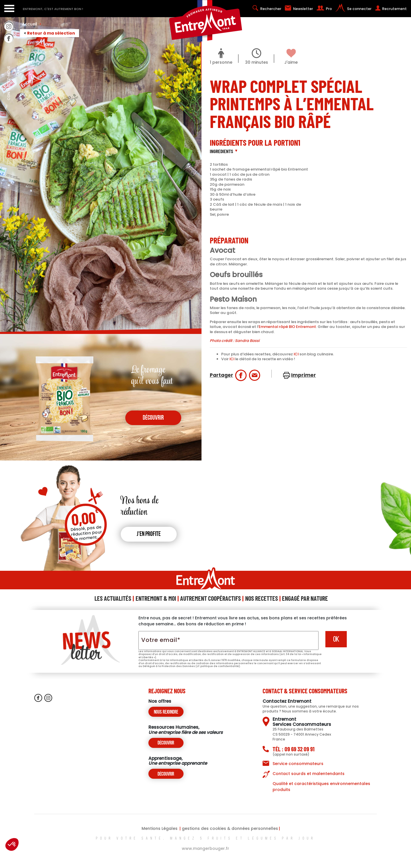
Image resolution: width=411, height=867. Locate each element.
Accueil (31, 24)
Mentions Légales (160, 828)
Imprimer (303, 375)
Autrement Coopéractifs (210, 598)
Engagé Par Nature (305, 598)
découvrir (153, 418)
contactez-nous (8, 95)
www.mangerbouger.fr (205, 848)
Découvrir (166, 743)
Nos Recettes (261, 598)
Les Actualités (112, 598)
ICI (296, 354)
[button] (12, 844)
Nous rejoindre (166, 712)
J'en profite (149, 534)
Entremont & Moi (156, 598)
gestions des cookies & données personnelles (230, 828)
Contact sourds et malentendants (308, 773)
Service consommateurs (298, 763)
